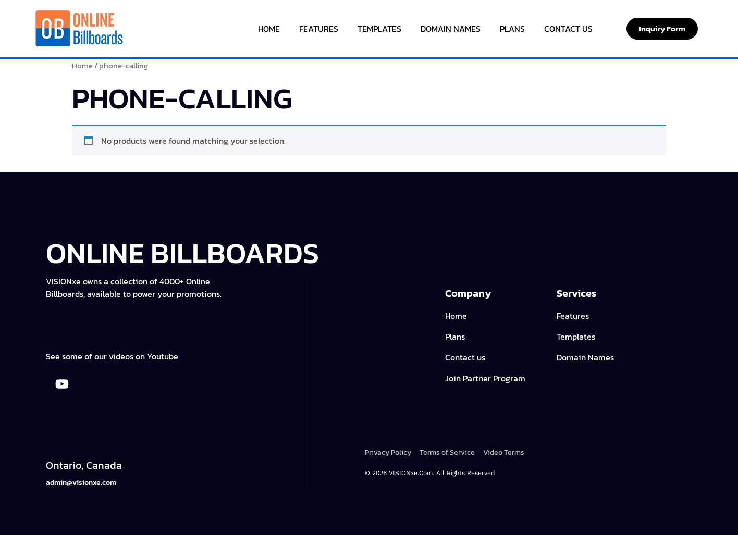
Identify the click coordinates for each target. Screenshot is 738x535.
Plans (512, 28)
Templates (379, 28)
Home (269, 28)
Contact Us (568, 28)
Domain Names (451, 28)
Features (318, 28)
